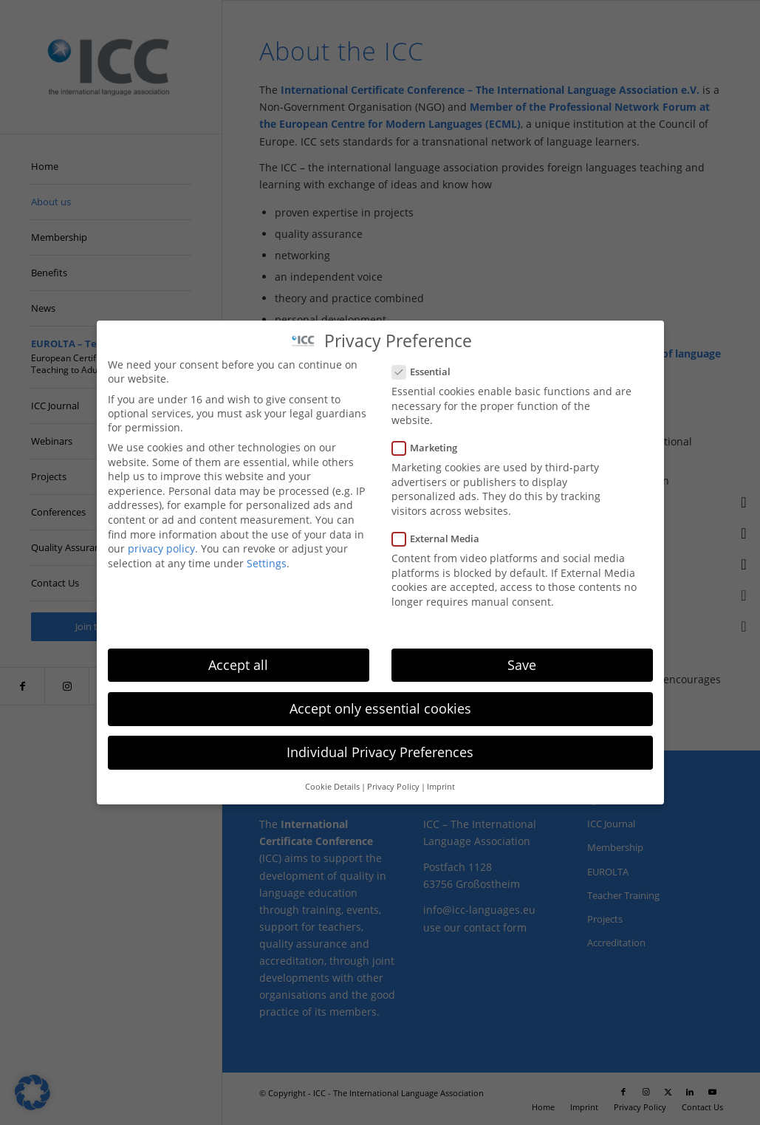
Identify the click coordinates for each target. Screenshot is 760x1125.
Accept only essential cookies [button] (380, 708)
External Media (442, 538)
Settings (267, 562)
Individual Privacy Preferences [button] (380, 752)
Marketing (430, 447)
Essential (427, 371)
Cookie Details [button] (332, 787)
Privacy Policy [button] (393, 787)
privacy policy (161, 548)
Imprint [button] (441, 787)
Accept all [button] (238, 664)
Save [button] (521, 664)
